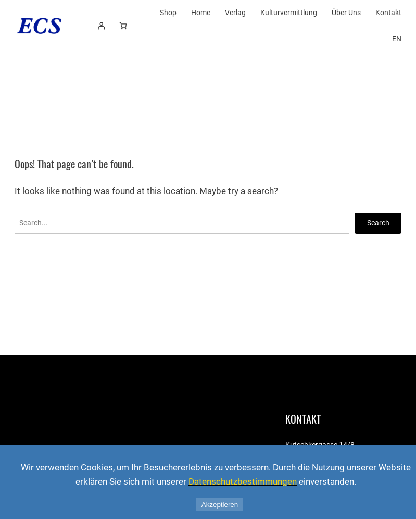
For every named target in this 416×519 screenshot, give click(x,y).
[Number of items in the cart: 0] (123, 26)
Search (378, 223)
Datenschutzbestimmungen (242, 482)
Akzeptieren (219, 505)
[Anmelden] (101, 26)
